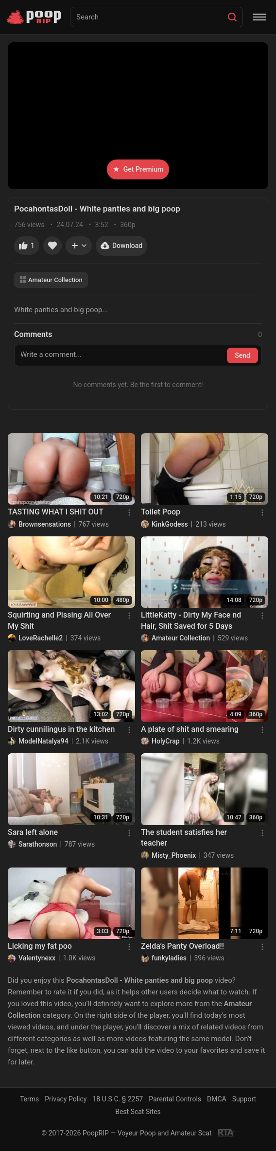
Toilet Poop (160, 511)
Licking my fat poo (40, 946)
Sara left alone (33, 832)
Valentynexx (36, 958)
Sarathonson (37, 844)
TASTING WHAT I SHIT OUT (56, 511)
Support (244, 1099)
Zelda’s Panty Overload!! (182, 946)
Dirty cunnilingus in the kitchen (61, 729)
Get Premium (138, 169)
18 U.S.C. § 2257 (117, 1099)
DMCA (216, 1099)
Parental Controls (175, 1099)
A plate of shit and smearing (190, 729)
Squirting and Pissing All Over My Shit (59, 620)
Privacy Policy (65, 1099)
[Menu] (259, 17)
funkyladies (169, 958)
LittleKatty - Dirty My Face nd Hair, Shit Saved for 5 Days (191, 620)
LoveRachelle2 (40, 638)
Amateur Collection (51, 279)
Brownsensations (44, 524)
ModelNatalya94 (43, 741)
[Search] (232, 17)
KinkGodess (170, 524)
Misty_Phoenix (174, 855)
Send (242, 355)
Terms (29, 1099)
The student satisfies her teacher (184, 838)
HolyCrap (166, 741)
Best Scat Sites (138, 1112)
